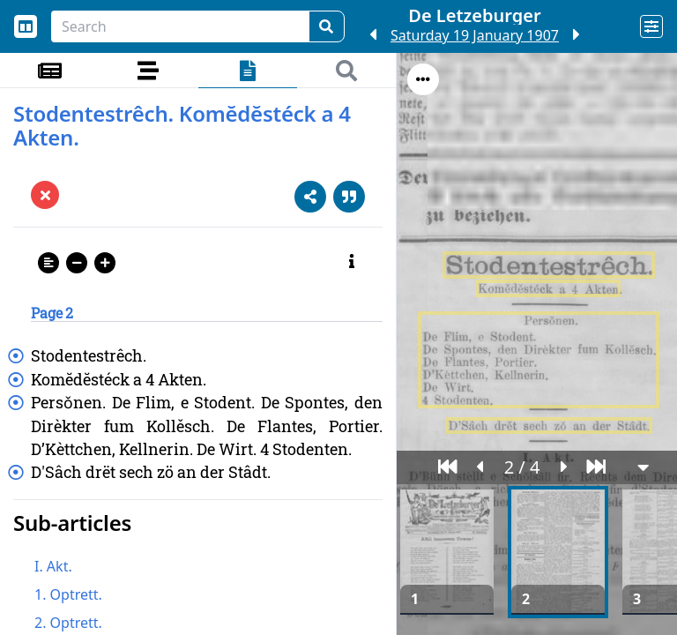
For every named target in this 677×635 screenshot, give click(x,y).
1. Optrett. (68, 594)
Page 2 (52, 312)
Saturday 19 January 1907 (475, 35)
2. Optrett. (68, 622)
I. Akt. (53, 566)
